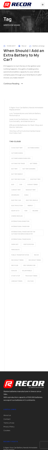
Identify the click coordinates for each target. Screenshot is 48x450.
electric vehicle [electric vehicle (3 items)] (32, 200)
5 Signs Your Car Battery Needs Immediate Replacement (26, 108)
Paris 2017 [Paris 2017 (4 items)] (14, 244)
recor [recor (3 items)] (36, 255)
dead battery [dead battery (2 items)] (31, 190)
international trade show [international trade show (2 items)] (21, 239)
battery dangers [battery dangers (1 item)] (29, 169)
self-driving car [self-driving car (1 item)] (29, 265)
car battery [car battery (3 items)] (16, 190)
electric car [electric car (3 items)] (16, 200)
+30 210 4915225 (13, 418)
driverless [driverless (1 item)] (15, 195)
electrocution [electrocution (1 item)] (17, 205)
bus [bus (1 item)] (12, 184)
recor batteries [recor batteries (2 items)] (17, 260)
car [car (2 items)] (20, 184)
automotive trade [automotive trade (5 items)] (18, 163)
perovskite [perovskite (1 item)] (15, 249)
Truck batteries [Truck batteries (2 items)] (31, 276)
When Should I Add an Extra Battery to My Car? (23, 55)
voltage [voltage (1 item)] (30, 281)
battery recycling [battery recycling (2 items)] (18, 179)
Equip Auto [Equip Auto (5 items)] (15, 211)
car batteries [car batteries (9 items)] (32, 184)
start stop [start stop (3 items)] (15, 276)
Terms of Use (8, 342)
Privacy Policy (8, 346)
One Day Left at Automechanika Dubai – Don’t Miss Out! (25, 132)
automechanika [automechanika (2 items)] (33, 148)
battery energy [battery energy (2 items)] (17, 174)
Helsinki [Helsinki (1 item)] (35, 211)
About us (7, 334)
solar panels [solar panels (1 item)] (27, 270)
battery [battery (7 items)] (14, 169)
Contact (6, 338)
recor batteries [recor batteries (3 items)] (35, 260)
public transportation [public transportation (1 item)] (20, 255)
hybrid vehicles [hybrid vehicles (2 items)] (17, 216)
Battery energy (39, 46)
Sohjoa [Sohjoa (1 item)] (14, 270)
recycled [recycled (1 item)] (14, 265)
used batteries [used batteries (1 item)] (16, 281)
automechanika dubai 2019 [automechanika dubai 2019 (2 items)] (20, 158)
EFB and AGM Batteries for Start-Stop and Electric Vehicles (26, 126)
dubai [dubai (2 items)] (26, 195)
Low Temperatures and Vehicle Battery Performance (25, 114)
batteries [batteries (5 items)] (33, 163)
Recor (24, 46)
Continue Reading (13, 83)
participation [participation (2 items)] (29, 244)
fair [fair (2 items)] (25, 211)
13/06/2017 (11, 46)
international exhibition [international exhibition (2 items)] (20, 221)
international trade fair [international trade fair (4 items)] (20, 226)
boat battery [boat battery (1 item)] (35, 179)
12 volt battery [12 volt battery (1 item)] (17, 148)
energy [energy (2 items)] (30, 205)
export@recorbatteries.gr (17, 423)
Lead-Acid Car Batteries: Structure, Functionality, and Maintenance (23, 120)
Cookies (6, 349)
